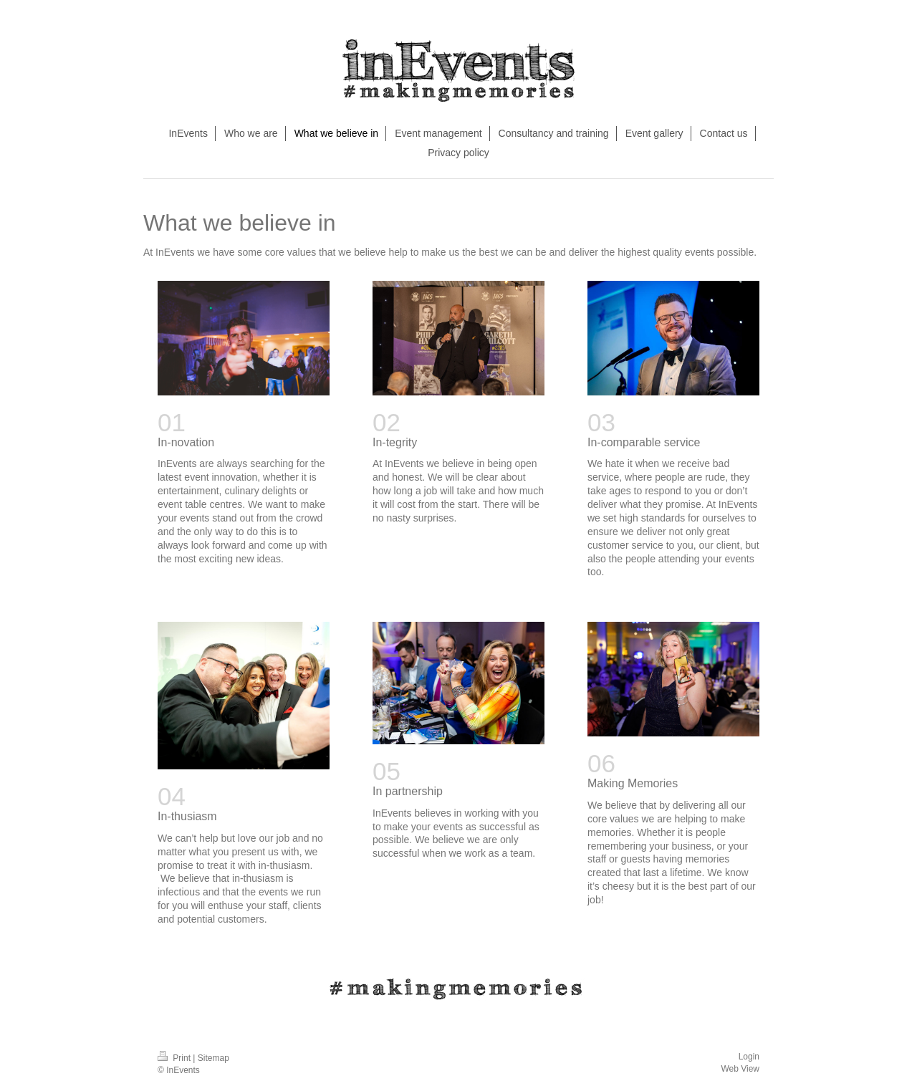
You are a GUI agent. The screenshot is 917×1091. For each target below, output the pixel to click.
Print (175, 1058)
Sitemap (213, 1058)
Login (749, 1057)
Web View (740, 1069)
